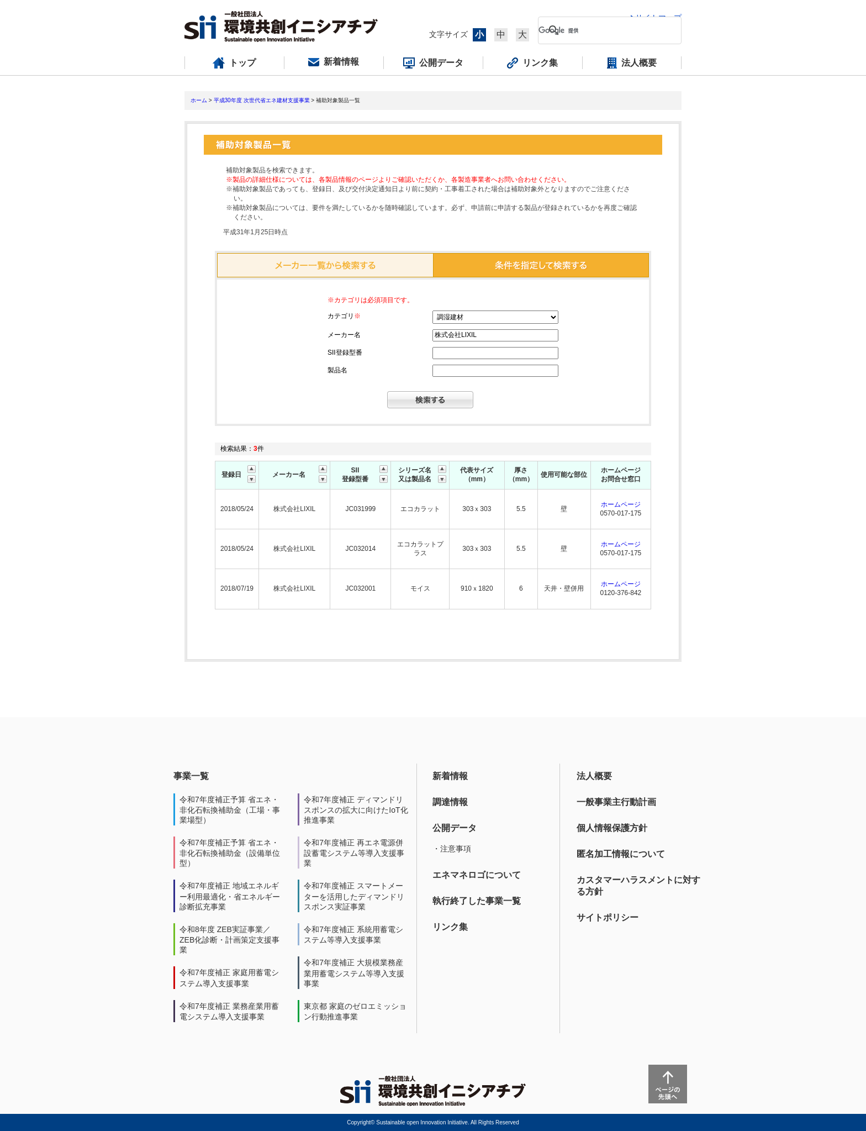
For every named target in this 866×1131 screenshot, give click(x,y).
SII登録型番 (345, 352)
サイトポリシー (607, 917)
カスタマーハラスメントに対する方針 (638, 885)
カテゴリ (344, 316)
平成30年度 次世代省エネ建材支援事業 (262, 100)
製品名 (337, 370)
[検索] (600, 30)
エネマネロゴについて (476, 875)
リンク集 (450, 927)
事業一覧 (191, 776)
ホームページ (621, 504)
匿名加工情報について (621, 854)
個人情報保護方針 (612, 828)
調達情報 (450, 802)
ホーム (199, 100)
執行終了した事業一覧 (476, 901)
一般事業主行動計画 (616, 802)
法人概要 (594, 776)
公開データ (454, 828)
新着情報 (450, 776)
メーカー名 (344, 335)
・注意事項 (451, 848)
